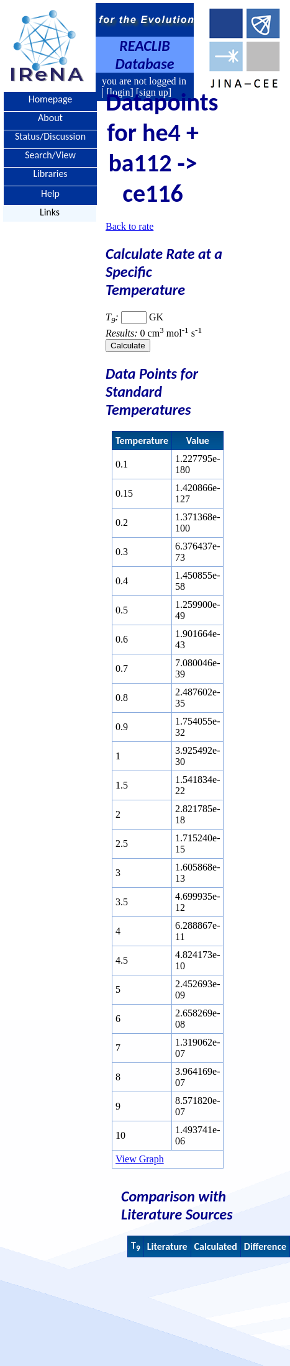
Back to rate (129, 226)
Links (50, 212)
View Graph (140, 1159)
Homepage (51, 99)
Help (50, 193)
